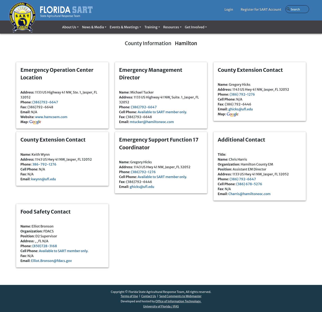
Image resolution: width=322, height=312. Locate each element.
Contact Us (148, 296)
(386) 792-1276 (242, 94)
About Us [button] (69, 27)
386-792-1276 (44, 164)
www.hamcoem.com (51, 117)
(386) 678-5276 (249, 184)
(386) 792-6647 (243, 179)
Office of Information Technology (177, 301)
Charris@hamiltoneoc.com (249, 194)
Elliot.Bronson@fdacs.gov (51, 261)
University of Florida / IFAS (161, 306)
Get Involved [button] (194, 27)
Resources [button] (171, 27)
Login (228, 9)
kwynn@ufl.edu (43, 179)
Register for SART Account (261, 9)
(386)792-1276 (143, 172)
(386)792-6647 (45, 102)
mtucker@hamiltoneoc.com (152, 122)
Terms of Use (129, 296)
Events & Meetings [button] (124, 27)
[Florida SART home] (51, 10)
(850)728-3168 (44, 246)
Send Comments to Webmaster (180, 296)
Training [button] (150, 27)
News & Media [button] (93, 27)
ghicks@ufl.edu (240, 109)
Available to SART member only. (162, 112)
